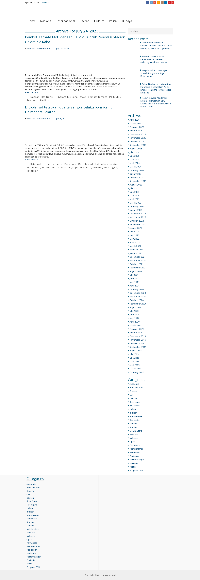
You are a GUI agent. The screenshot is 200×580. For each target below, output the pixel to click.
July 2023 (134, 188)
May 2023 (134, 195)
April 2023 (135, 199)
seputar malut (81, 167)
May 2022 (134, 238)
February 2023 (137, 206)
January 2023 (136, 209)
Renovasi (32, 100)
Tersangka (110, 167)
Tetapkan (32, 170)
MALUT (65, 167)
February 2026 (137, 126)
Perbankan (135, 456)
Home (31, 21)
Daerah (84, 21)
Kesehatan (135, 419)
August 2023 (136, 184)
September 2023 (138, 181)
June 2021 (134, 278)
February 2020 (137, 328)
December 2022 (138, 213)
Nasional (46, 21)
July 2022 (134, 231)
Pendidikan (135, 452)
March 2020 (135, 325)
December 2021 (138, 256)
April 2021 (135, 285)
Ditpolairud (85, 164)
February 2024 (137, 170)
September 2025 (138, 145)
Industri (133, 412)
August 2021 (136, 271)
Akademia (134, 383)
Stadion (44, 100)
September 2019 (138, 346)
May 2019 (134, 361)
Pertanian (134, 463)
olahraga (134, 437)
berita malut (54, 164)
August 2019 (136, 350)
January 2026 (136, 130)
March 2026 (135, 123)
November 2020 (138, 296)
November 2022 (138, 217)
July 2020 (134, 310)
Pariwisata (135, 445)
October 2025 (137, 141)
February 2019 (137, 372)
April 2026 (135, 119)
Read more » (31, 92)
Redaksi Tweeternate (39, 48)
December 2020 (138, 292)
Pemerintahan (136, 448)
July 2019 (134, 354)
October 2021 (137, 264)
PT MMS (114, 97)
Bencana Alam (136, 387)
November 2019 (138, 339)
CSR (131, 394)
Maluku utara (136, 430)
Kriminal (133, 423)
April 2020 (135, 321)
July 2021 (134, 274)
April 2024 (135, 163)
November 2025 (138, 137)
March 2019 (135, 368)
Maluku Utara (50, 167)
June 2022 (134, 235)
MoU (83, 97)
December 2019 (138, 336)
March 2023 (135, 202)
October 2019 (137, 343)
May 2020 (134, 318)
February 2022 (137, 249)
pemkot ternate (97, 97)
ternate (97, 167)
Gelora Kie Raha (68, 97)
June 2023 (134, 191)
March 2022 (135, 245)
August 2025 (136, 148)
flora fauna (135, 401)
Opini (132, 441)
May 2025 (134, 159)
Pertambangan (137, 459)
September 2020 (138, 303)
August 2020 (136, 307)
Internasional (66, 21)
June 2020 (134, 314)
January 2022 (136, 253)
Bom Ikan (70, 164)
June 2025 (134, 155)
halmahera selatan (106, 164)
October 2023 (137, 177)
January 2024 (136, 173)
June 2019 (134, 357)
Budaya (127, 21)
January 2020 (136, 332)
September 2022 (138, 224)
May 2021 (134, 282)
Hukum (99, 21)
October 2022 (137, 220)
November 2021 (138, 260)
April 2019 (135, 364)
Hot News (135, 405)
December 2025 (138, 134)
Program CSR (136, 470)
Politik (113, 21)
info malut (33, 167)
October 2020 (137, 300)
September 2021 (138, 267)
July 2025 (134, 152)
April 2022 (135, 242)
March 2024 (135, 166)
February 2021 (137, 289)
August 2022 (136, 227)
